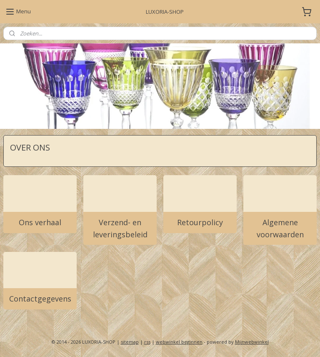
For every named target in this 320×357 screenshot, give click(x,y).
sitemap (130, 342)
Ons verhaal (40, 222)
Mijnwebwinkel (252, 342)
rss (147, 342)
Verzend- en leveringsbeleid (120, 228)
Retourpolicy (200, 222)
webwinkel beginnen (179, 342)
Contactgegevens (40, 299)
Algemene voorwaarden (280, 228)
